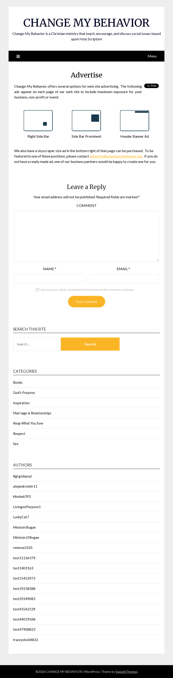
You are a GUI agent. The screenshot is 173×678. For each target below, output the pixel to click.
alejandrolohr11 (25, 486)
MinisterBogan (24, 527)
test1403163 (23, 568)
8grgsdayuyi (22, 476)
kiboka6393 (22, 496)
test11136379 (24, 558)
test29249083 (24, 599)
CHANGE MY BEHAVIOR (86, 23)
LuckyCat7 (21, 517)
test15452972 (24, 578)
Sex (15, 444)
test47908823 (24, 629)
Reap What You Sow (28, 423)
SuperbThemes (127, 671)
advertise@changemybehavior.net (116, 156)
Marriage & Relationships (32, 413)
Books (18, 382)
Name (49, 269)
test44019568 (24, 619)
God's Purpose (24, 392)
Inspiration (21, 403)
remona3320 (22, 548)
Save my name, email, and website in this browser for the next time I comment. (87, 289)
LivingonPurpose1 (27, 507)
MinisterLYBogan (26, 537)
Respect (19, 433)
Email (123, 269)
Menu (152, 56)
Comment (87, 205)
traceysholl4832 (25, 640)
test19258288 (24, 589)
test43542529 (24, 609)
